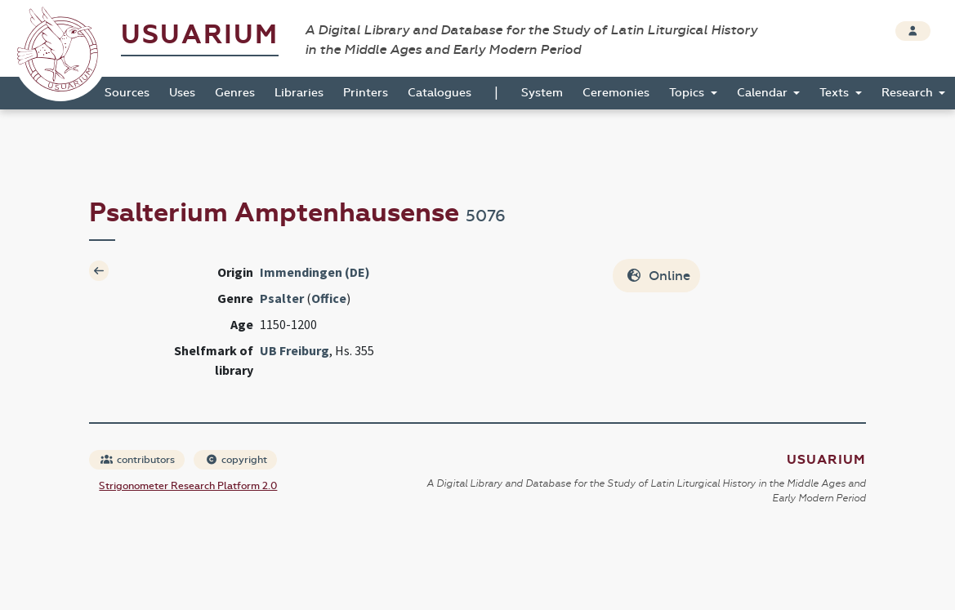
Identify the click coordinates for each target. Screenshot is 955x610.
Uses (182, 93)
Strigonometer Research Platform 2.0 (188, 486)
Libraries (299, 93)
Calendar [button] (764, 93)
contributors (137, 459)
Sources (127, 93)
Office (328, 298)
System (542, 93)
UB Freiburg (294, 350)
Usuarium (200, 35)
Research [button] (908, 93)
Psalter (282, 298)
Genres (235, 93)
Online (658, 275)
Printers (365, 93)
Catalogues (439, 93)
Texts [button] (835, 93)
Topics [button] (688, 93)
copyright (236, 459)
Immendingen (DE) (315, 272)
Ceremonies (615, 93)
